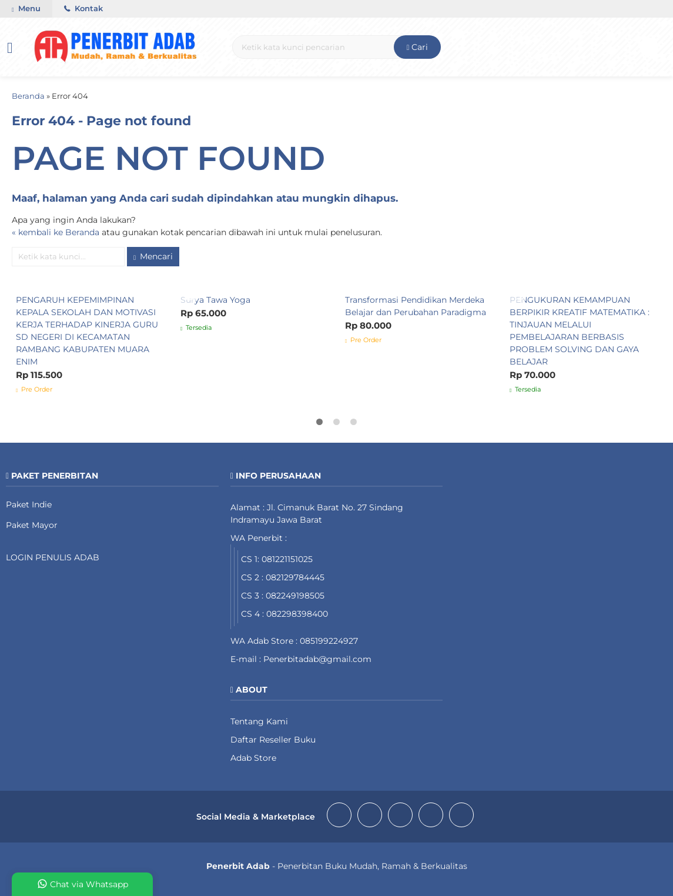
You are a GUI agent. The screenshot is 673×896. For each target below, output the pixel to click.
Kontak (83, 8)
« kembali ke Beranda (55, 232)
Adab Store (253, 758)
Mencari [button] (153, 256)
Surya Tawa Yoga (215, 300)
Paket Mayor (32, 525)
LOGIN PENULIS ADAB (52, 557)
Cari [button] (417, 47)
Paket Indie (29, 504)
